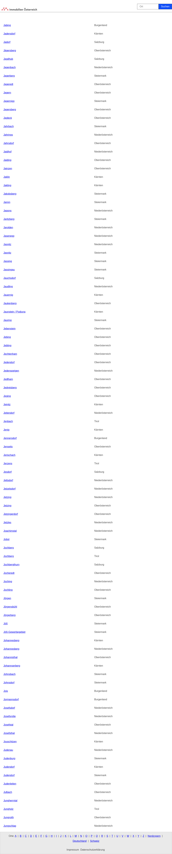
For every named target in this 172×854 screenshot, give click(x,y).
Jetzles (7, 522)
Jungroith (8, 817)
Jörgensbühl (10, 606)
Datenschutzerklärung (92, 849)
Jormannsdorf (11, 699)
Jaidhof (7, 151)
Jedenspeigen (11, 370)
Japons (7, 210)
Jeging (7, 396)
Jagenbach (9, 67)
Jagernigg (8, 101)
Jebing (7, 337)
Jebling (7, 345)
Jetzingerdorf (10, 514)
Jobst (6, 539)
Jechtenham (10, 354)
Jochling (8, 590)
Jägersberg (9, 50)
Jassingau (9, 269)
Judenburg (9, 758)
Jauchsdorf (9, 278)
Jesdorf (7, 472)
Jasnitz (7, 244)
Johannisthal (10, 657)
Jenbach (8, 421)
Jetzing (7, 497)
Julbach (7, 792)
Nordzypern (154, 836)
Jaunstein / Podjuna (14, 311)
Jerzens (7, 463)
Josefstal (8, 724)
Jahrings (8, 134)
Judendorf (9, 767)
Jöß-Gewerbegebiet (14, 632)
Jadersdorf (9, 33)
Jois (5, 691)
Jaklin (6, 177)
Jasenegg (8, 236)
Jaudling (8, 286)
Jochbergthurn (11, 564)
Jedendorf (9, 362)
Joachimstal (10, 531)
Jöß (5, 623)
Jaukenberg (10, 303)
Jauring (7, 320)
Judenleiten (9, 783)
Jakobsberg (9, 193)
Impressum (73, 849)
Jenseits (8, 446)
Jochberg (8, 547)
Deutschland (80, 841)
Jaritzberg (8, 219)
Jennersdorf (10, 438)
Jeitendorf (8, 413)
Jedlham (8, 379)
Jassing (7, 261)
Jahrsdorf (8, 143)
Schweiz (94, 841)
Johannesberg (11, 640)
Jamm (6, 202)
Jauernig (8, 295)
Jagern (7, 92)
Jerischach (9, 455)
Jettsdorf (8, 480)
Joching (7, 581)
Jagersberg (9, 109)
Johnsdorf (8, 682)
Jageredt (8, 84)
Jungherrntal (10, 800)
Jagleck (7, 118)
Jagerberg (9, 75)
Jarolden (8, 227)
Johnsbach (9, 674)
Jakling (7, 185)
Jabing (7, 25)
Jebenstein (9, 328)
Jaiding (7, 160)
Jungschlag (9, 826)
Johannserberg (11, 665)
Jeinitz (6, 404)
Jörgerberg (9, 615)
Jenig (6, 429)
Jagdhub (8, 59)
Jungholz (8, 809)
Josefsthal (9, 733)
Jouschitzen (10, 741)
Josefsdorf (9, 708)
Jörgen (7, 598)
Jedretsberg (10, 387)
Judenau (8, 750)
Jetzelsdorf (9, 488)
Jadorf (6, 42)
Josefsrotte (9, 716)
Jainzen (7, 168)
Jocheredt (8, 573)
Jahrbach (8, 126)
